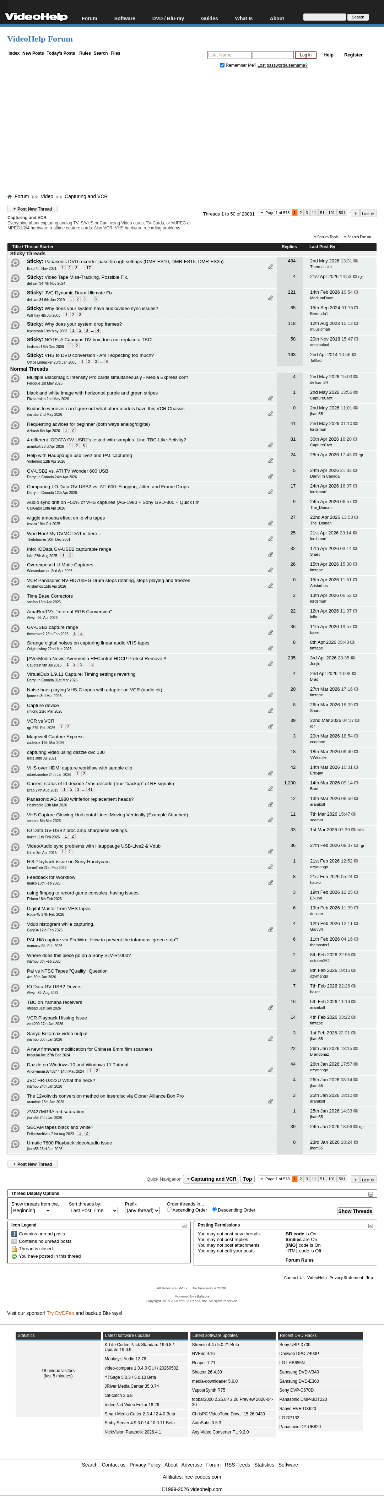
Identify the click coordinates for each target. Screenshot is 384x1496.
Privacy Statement (346, 1277)
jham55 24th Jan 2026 (44, 1086)
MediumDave (321, 298)
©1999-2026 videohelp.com (192, 1489)
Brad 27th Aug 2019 (42, 790)
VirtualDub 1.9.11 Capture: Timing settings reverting (81, 674)
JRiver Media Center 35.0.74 (132, 1386)
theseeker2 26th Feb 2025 (48, 634)
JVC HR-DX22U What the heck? (61, 1080)
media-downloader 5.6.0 (215, 1381)
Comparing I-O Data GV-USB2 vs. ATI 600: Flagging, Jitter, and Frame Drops (108, 486)
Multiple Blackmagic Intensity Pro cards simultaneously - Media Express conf (107, 377)
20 (293, 689)
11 (314, 213)
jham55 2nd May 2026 (44, 415)
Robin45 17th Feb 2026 (45, 914)
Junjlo (315, 664)
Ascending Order (187, 1210)
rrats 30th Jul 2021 (41, 758)
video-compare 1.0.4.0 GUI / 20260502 (141, 1368)
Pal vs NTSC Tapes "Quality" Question (67, 971)
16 (293, 1001)
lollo (313, 617)
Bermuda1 (319, 313)
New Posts (33, 53)
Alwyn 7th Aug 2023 (42, 993)
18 (293, 751)
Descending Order (233, 1210)
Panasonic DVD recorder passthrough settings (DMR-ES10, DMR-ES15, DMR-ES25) (134, 261)
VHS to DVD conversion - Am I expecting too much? (99, 355)
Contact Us (294, 1277)
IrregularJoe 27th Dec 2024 (48, 1055)
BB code (295, 1233)
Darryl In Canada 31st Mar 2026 (52, 680)
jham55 (316, 414)
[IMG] (291, 1245)
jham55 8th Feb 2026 (44, 961)
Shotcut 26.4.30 (207, 1372)
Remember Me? (239, 65)
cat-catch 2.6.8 (119, 1395)
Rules (85, 53)
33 (293, 829)
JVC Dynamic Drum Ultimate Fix (79, 292)
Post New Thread (32, 209)
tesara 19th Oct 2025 (43, 524)
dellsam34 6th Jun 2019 (46, 300)
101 (331, 213)
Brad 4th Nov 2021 (41, 269)
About (277, 18)
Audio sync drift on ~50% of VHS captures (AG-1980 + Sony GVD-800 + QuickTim (113, 502)
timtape (316, 570)
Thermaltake (321, 267)
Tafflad (315, 360)
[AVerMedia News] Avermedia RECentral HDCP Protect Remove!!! (96, 658)
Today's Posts (61, 53)
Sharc (315, 554)
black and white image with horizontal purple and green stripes (92, 393)
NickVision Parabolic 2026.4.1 (133, 1432)
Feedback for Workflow (51, 877)
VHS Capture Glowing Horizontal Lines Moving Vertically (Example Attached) (107, 814)
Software (124, 18)
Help (329, 55)
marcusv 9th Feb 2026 (45, 946)
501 (342, 213)
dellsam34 (319, 382)
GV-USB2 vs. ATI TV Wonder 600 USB (67, 471)
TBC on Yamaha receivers (54, 1002)
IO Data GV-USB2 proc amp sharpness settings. (77, 830)
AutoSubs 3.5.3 (206, 1422)
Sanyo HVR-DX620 (298, 1408)
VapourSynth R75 (209, 1390)
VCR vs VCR (40, 721)
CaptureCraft (321, 398)
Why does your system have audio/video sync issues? (101, 308)
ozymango (319, 867)
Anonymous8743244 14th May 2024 (55, 1071)
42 (293, 767)
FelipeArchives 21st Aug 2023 (50, 1134)
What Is (244, 18)
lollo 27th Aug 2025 (42, 556)
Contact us (113, 1465)
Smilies (294, 1239)
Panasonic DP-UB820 (300, 1426)
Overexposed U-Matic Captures (60, 564)
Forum (89, 18)
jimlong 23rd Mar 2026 (45, 711)
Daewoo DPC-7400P (299, 1353)
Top (247, 1179)
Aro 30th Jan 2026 (41, 977)
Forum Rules (300, 1260)
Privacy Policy (145, 1465)
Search (101, 53)
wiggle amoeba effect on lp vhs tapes (66, 518)
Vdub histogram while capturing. (60, 924)
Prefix (131, 1204)
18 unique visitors (58, 1370)
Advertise (192, 1465)
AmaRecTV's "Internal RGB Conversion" (69, 611)
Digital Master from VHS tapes (59, 908)
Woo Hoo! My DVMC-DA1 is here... (64, 533)
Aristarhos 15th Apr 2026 (46, 586)
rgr (360, 276)
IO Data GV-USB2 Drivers (54, 986)
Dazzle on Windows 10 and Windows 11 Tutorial (77, 1064)
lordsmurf (318, 429)
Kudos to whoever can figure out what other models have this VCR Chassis (106, 408)
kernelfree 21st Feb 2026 (46, 868)
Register (353, 55)
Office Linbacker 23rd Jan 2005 (51, 362)
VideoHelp (317, 1277)
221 (292, 292)
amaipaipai (319, 345)
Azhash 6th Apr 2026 (43, 431)
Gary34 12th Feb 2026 (45, 930)
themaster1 (320, 945)
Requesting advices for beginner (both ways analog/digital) (88, 424)
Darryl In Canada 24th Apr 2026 (52, 477)
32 (293, 548)
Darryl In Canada (325, 476)
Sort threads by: (85, 1204)
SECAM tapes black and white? (60, 1127)
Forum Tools (328, 236)
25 (293, 532)
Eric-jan (316, 773)
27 (293, 517)
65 (293, 307)
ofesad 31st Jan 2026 (44, 1008)
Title (16, 246)
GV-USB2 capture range (52, 627)
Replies (289, 246)
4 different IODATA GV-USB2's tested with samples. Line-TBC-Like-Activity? (106, 439)
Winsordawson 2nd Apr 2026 (49, 571)
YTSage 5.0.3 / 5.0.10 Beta (130, 1377)
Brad (314, 679)
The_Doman (321, 507)
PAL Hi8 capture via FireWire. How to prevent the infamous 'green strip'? (103, 939)
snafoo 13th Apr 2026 (44, 602)
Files (115, 53)
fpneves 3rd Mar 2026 (44, 696)
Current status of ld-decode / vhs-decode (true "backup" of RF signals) (100, 783)
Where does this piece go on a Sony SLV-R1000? (79, 955)
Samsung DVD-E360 (299, 1381)
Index (14, 53)
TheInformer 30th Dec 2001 (48, 540)
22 (293, 611)
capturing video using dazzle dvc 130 (66, 752)
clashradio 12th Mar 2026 (47, 805)
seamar (316, 820)
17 (88, 268)
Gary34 (316, 929)
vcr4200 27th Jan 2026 (45, 1024)
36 (293, 626)
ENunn (316, 898)
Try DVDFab (60, 1313)
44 (293, 1064)
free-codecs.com (202, 1477)
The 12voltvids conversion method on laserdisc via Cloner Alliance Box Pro (105, 1096)
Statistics (264, 1465)
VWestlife (318, 757)
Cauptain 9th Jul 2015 (44, 665)
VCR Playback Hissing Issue (57, 1018)
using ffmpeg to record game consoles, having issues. (83, 893)
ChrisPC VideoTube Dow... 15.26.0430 (228, 1413)
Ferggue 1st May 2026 (45, 383)
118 (292, 323)
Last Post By (324, 246)
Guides (209, 18)
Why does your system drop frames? (83, 324)
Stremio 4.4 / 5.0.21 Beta (215, 1344)
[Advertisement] (195, 132)
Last (368, 213)
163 (292, 354)
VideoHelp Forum (40, 38)
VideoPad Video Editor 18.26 (132, 1404)
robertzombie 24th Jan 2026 (49, 775)
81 (293, 439)
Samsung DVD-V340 (299, 1372)
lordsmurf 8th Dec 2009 (45, 347)
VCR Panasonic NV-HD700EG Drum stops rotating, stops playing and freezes (108, 580)
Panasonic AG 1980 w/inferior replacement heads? (80, 799)
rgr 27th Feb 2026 (41, 728)
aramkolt (317, 804)
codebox (317, 742)
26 (293, 564)
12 (293, 798)
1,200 (290, 782)
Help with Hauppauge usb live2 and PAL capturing (79, 455)
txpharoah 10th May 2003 (47, 331)
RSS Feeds (237, 1465)
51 (322, 213)
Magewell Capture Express (55, 736)
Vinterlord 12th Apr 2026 (46, 461)
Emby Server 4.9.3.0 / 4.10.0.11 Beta (140, 1422)
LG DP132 (289, 1417)
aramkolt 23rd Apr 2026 (45, 446)
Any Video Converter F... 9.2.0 (220, 1432)
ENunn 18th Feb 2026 (44, 899)
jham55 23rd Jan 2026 (45, 1149)
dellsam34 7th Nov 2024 (46, 283)
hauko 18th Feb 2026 (44, 883)
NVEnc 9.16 (203, 1353)
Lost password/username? (283, 65)
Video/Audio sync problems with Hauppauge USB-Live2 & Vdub (94, 846)
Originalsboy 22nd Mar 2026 (49, 649)
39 (293, 720)
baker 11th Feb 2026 (43, 837)
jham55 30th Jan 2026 (44, 1039)
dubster (316, 914)
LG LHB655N (292, 1362)
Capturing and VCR (86, 196)
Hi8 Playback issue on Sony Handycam (68, 861)
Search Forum (359, 236)
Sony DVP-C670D (297, 1390)
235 (292, 657)
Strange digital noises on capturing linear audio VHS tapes (88, 643)
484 (292, 260)
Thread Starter (38, 246)
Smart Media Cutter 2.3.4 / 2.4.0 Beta (140, 1413)
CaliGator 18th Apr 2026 (46, 508)
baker (315, 632)
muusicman (320, 329)
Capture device (43, 705)
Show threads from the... (36, 1204)
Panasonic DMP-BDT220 (303, 1399)
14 (293, 1017)
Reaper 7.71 (204, 1362)
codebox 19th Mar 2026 (45, 743)
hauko (315, 882)
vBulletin (202, 1296)
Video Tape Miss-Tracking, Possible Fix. (86, 277)
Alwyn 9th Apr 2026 (42, 618)
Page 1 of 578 (277, 213)
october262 (320, 960)
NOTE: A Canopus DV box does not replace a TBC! (99, 339)
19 (293, 970)
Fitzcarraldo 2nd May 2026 (48, 399)
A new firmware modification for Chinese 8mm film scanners (89, 1049)
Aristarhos (319, 585)
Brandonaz (319, 1054)
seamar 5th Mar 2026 (44, 821)
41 (293, 423)
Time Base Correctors (50, 596)
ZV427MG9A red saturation (56, 1111)
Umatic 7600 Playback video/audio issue (69, 1143)
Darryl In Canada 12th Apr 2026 (52, 493)
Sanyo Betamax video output (57, 1033)
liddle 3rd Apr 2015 (41, 853)
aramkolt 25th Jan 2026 (45, 1102)
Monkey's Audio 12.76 (125, 1358)
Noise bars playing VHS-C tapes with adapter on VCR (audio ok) (94, 689)
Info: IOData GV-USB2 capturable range (69, 549)
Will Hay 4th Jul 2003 (43, 315)
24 (293, 454)
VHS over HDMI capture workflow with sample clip (79, 768)
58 (293, 339)
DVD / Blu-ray (168, 18)
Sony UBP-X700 (295, 1344)
